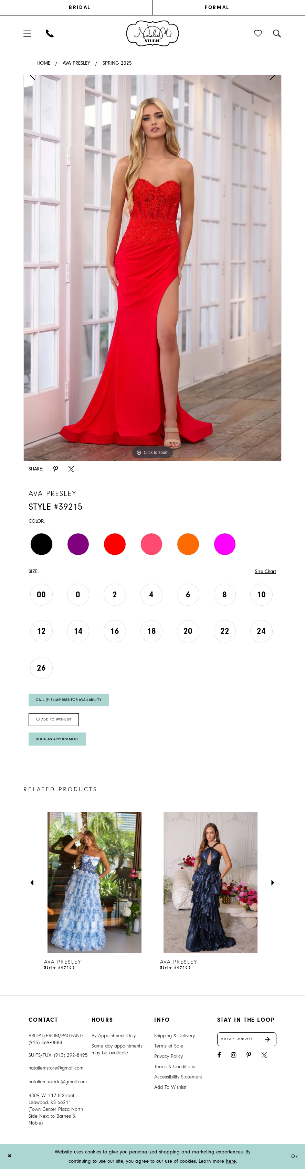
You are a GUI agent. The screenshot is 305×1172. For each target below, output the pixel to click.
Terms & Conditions (174, 1069)
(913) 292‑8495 (71, 1058)
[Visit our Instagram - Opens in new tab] (233, 1059)
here (231, 1164)
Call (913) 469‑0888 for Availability (71, 700)
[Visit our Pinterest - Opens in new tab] (248, 1059)
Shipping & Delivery (174, 1038)
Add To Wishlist (170, 1090)
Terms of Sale (168, 1049)
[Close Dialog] (10, 1159)
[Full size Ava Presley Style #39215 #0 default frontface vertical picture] (152, 268)
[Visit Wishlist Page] (258, 33)
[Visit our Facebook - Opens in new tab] (219, 1059)
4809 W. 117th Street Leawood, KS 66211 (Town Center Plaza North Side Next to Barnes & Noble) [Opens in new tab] (56, 1112)
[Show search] (277, 33)
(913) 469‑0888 (45, 1045)
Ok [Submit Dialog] (294, 1159)
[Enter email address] (247, 1042)
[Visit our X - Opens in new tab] (264, 1059)
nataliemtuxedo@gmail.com (58, 1084)
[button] (27, 33)
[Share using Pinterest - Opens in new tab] (55, 469)
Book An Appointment (58, 741)
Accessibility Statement (178, 1080)
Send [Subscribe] (270, 1042)
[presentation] (94, 885)
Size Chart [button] (265, 572)
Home (43, 63)
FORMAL (217, 7)
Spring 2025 (117, 63)
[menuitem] (87, 7)
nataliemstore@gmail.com (56, 1071)
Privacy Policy (168, 1059)
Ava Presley (76, 63)
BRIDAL (80, 7)
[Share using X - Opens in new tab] (71, 469)
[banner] (152, 33)
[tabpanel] (152, 268)
